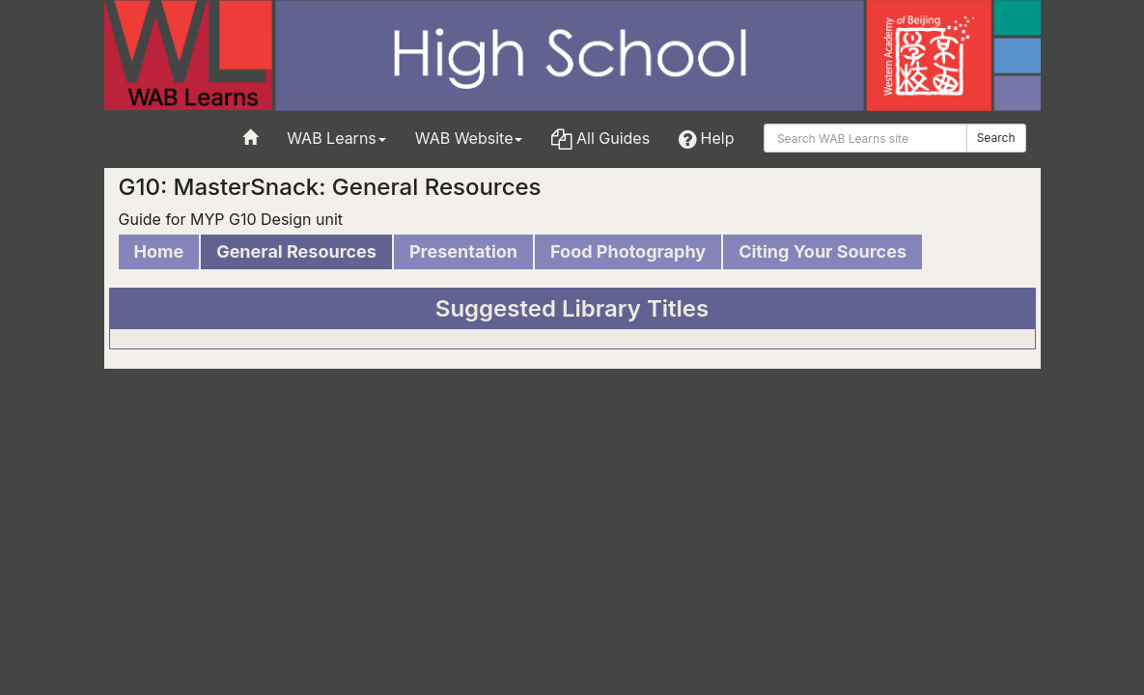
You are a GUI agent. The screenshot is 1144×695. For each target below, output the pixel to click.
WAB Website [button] (469, 138)
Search (996, 137)
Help (706, 138)
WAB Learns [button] (336, 138)
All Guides (600, 138)
